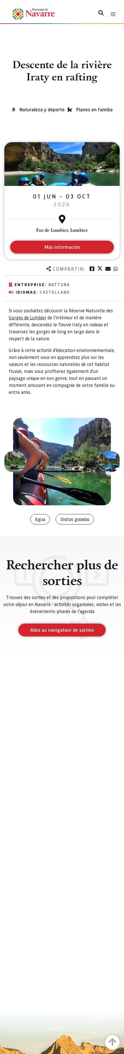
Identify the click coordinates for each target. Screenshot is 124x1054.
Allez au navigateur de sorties (62, 630)
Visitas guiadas (74, 519)
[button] (14, 461)
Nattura (59, 284)
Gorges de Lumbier (27, 317)
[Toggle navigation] (113, 14)
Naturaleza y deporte (42, 109)
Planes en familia (94, 109)
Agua (40, 519)
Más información (62, 247)
